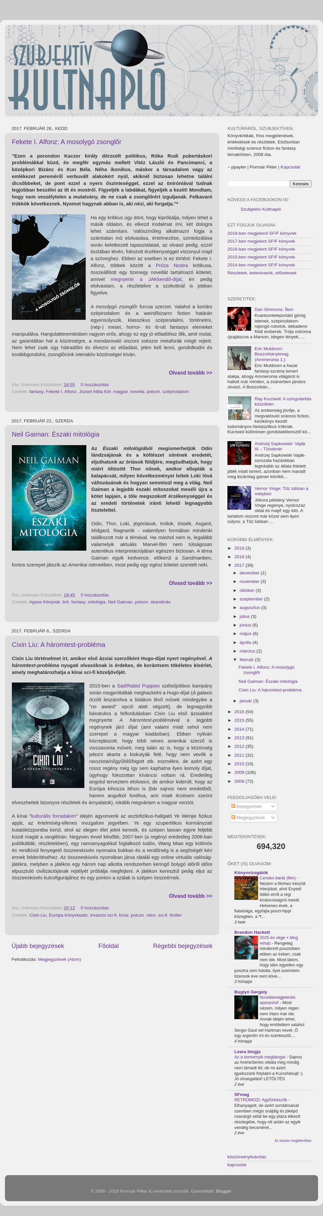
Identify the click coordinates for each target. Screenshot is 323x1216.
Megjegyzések (248, 817)
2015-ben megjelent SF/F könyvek (261, 257)
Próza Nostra (172, 265)
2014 (240, 729)
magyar (120, 391)
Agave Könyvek (44, 601)
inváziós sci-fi (103, 915)
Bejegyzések (246, 806)
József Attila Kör (95, 391)
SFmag (241, 1094)
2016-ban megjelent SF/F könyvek (261, 249)
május (246, 633)
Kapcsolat (290, 167)
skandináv (161, 601)
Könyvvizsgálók (251, 872)
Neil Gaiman (120, 601)
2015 (240, 720)
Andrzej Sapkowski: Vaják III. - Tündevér (279, 446)
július (245, 616)
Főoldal (109, 945)
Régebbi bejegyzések (183, 945)
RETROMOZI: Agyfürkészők (261, 1099)
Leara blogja (247, 1051)
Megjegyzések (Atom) (59, 959)
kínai (124, 915)
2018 (240, 556)
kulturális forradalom (53, 816)
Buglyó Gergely (250, 991)
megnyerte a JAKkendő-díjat (146, 279)
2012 (240, 746)
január (246, 700)
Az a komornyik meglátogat (260, 1056)
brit (66, 601)
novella (137, 391)
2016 (240, 711)
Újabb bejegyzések (38, 945)
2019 (240, 548)
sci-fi (162, 915)
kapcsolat (236, 1164)
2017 (240, 565)
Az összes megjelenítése (293, 1140)
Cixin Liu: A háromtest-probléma (58, 644)
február (247, 659)
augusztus (250, 607)
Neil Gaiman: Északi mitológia (56, 434)
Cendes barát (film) (278, 877)
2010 (240, 763)
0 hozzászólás (95, 384)
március (248, 651)
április (246, 642)
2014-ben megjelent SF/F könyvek (261, 264)
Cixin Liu (37, 915)
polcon (153, 391)
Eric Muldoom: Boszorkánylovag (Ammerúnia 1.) (271, 354)
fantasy (36, 391)
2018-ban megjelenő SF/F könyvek (261, 233)
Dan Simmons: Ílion (273, 309)
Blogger (223, 1191)
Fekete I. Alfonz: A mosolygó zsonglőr (66, 141)
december (250, 572)
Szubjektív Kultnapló (261, 209)
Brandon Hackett (252, 932)
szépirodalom (175, 391)
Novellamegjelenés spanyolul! (277, 1000)
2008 (240, 781)
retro (151, 915)
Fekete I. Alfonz (61, 391)
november (250, 581)
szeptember (252, 598)
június (246, 625)
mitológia (96, 601)
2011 (240, 755)
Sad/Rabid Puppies (138, 685)
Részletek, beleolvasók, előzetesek (262, 272)
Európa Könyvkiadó (68, 915)
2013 (240, 737)
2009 (240, 772)
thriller (176, 915)
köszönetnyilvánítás (246, 1156)
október (248, 590)
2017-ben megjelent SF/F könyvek (261, 241)
